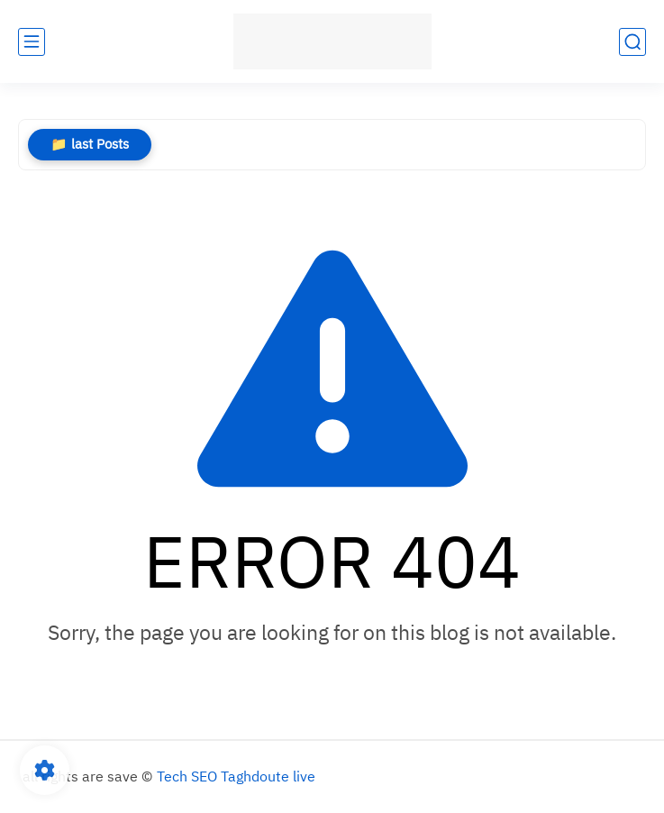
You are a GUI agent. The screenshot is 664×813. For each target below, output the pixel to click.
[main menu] (31, 42)
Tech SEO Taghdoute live (236, 777)
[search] (632, 42)
